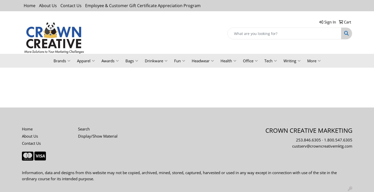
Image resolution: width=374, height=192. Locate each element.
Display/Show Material (98, 136)
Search (84, 128)
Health (228, 61)
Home (29, 5)
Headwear (203, 61)
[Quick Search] (284, 33)
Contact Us (71, 5)
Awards (110, 61)
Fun (179, 61)
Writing (292, 61)
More (314, 61)
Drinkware (156, 61)
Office (250, 61)
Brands (62, 61)
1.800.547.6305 (338, 139)
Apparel (86, 61)
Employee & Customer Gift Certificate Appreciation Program (143, 5)
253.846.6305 (308, 139)
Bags (131, 61)
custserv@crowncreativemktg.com (322, 146)
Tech (270, 61)
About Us (48, 5)
